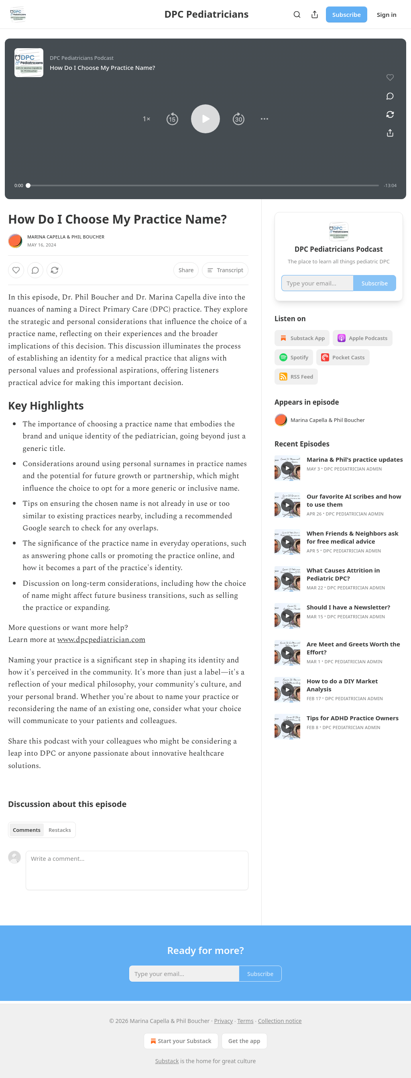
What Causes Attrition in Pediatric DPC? (343, 574)
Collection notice (280, 1021)
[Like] (16, 270)
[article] (338, 468)
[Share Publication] (315, 14)
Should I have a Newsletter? (348, 607)
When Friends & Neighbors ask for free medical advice (353, 537)
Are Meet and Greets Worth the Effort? (353, 648)
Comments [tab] (27, 829)
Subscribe (346, 14)
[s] (287, 468)
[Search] (297, 14)
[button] (146, 119)
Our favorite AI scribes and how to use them (354, 500)
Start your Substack (180, 1041)
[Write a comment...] (137, 870)
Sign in (387, 14)
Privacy (223, 1021)
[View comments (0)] (390, 96)
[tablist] (42, 830)
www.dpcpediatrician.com (101, 640)
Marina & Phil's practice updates (355, 459)
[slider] (203, 185)
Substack (167, 1061)
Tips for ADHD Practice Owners (353, 718)
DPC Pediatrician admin (353, 469)
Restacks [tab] (60, 829)
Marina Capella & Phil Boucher (65, 237)
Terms (245, 1021)
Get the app (244, 1041)
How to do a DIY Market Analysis (342, 685)
